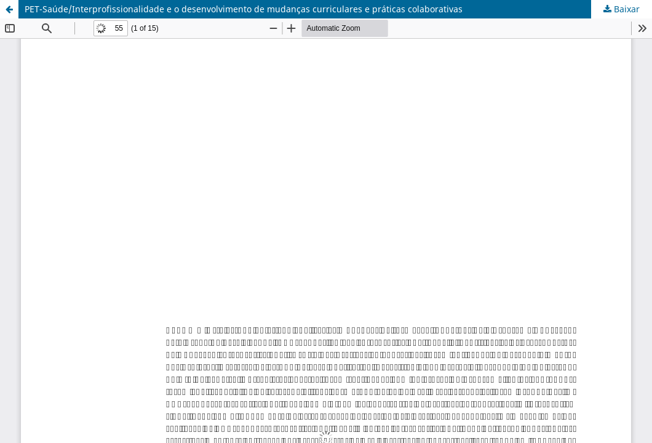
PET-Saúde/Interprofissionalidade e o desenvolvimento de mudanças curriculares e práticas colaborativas (244, 9)
